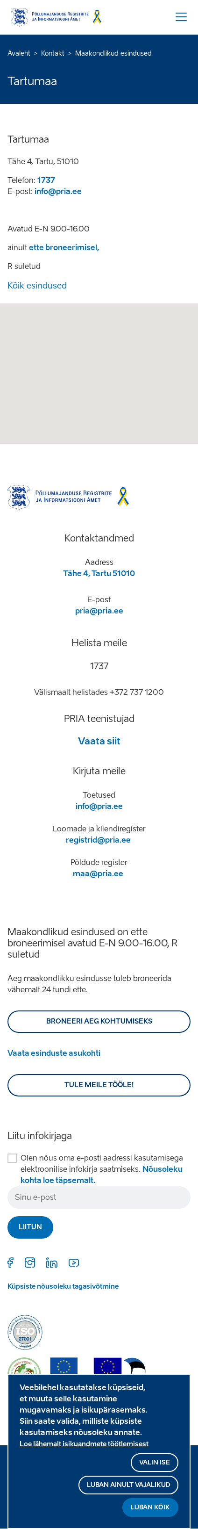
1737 (46, 180)
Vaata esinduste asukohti (53, 1053)
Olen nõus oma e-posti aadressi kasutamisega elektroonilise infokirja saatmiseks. (102, 1169)
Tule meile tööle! (99, 1085)
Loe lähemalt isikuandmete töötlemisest (84, 1444)
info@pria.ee (58, 191)
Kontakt (52, 54)
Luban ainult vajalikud (128, 1484)
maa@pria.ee (98, 873)
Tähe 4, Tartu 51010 (99, 573)
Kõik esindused (37, 286)
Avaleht (18, 54)
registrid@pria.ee (98, 840)
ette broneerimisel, (64, 247)
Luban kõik (150, 1507)
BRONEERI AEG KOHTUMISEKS (99, 1021)
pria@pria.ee (99, 610)
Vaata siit (99, 741)
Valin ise (154, 1462)
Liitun (30, 1227)
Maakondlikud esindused (113, 54)
